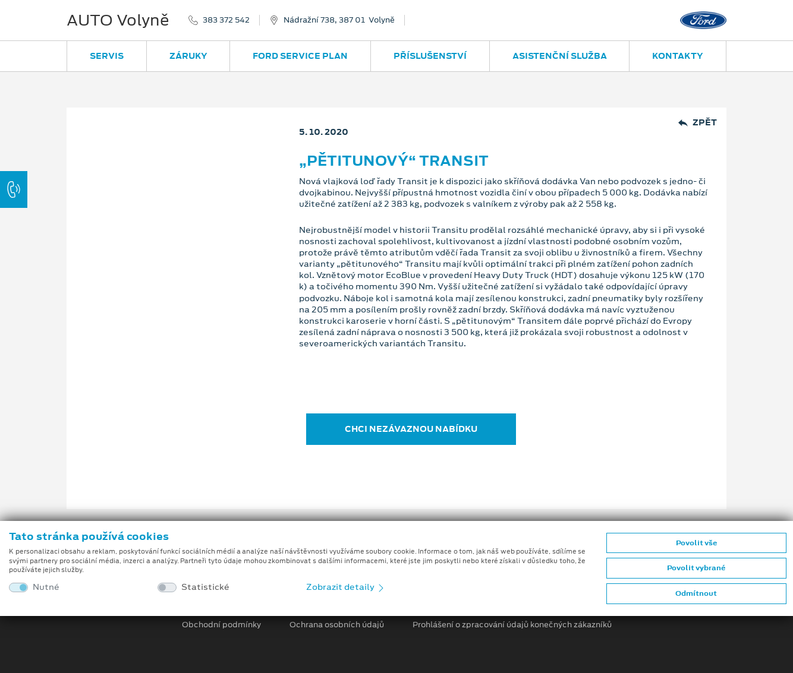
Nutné (46, 587)
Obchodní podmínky (221, 625)
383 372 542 (226, 20)
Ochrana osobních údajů (336, 625)
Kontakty (677, 56)
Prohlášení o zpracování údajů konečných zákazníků (512, 625)
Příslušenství (430, 56)
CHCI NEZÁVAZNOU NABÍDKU (411, 429)
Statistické (205, 587)
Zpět (697, 122)
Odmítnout (696, 593)
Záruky (188, 56)
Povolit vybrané (696, 568)
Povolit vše (696, 543)
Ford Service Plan (300, 56)
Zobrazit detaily (346, 587)
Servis (107, 56)
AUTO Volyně (118, 20)
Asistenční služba (559, 56)
